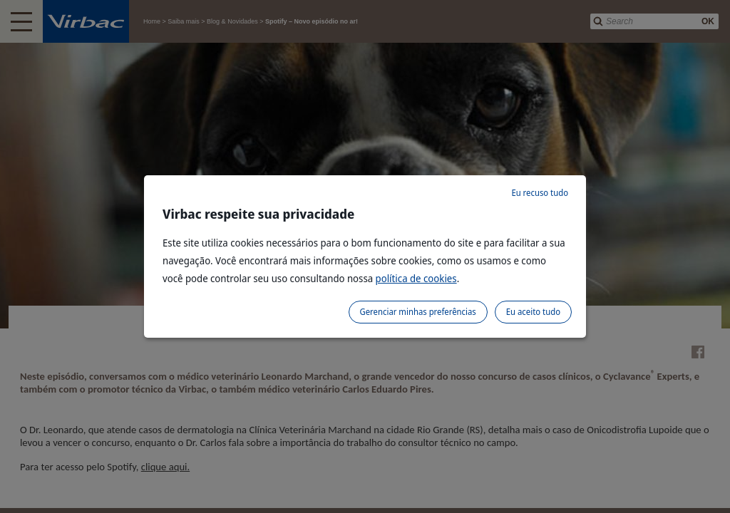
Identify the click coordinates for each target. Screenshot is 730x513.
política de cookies (416, 278)
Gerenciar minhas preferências (418, 312)
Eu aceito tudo (533, 312)
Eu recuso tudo (539, 193)
